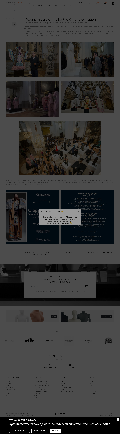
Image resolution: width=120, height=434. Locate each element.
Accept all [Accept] (55, 430)
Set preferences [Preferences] (19, 430)
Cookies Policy (60, 426)
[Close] (118, 419)
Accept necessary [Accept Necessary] (39, 430)
